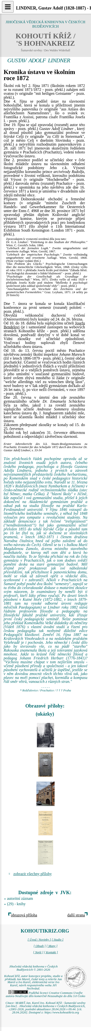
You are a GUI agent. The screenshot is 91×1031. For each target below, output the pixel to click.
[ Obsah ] (39, 946)
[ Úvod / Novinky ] (39, 939)
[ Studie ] (57, 939)
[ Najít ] (38, 952)
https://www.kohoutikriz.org (61, 1012)
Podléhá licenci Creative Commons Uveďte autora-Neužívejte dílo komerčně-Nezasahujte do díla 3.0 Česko (45, 994)
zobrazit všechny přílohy (32, 874)
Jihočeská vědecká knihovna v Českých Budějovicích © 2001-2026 (33, 968)
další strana (76, 915)
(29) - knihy (16, 904)
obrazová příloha (24, 915)
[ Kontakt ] (51, 952)
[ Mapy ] (52, 946)
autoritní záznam (20, 898)
